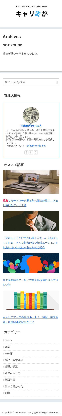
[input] (31, 82)
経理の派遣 (11, 366)
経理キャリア (13, 373)
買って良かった (14, 386)
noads (8, 340)
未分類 (9, 353)
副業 (7, 347)
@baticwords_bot (36, 145)
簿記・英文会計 (14, 360)
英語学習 (10, 379)
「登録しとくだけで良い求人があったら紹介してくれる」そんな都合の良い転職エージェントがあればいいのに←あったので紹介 (30, 243)
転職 (7, 392)
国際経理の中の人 (31, 125)
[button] (57, 82)
